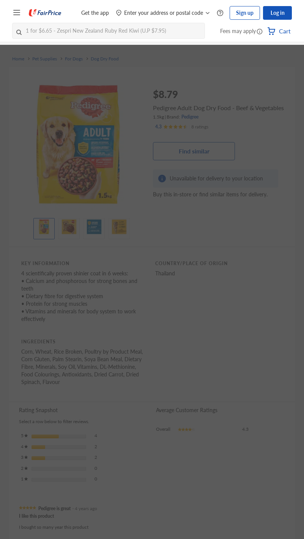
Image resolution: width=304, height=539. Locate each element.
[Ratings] (182, 127)
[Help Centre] (220, 13)
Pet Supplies (44, 59)
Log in (278, 12)
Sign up (245, 12)
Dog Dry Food (105, 59)
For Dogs (74, 59)
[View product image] (44, 226)
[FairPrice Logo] (45, 12)
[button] (260, 31)
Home (18, 59)
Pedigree (189, 117)
